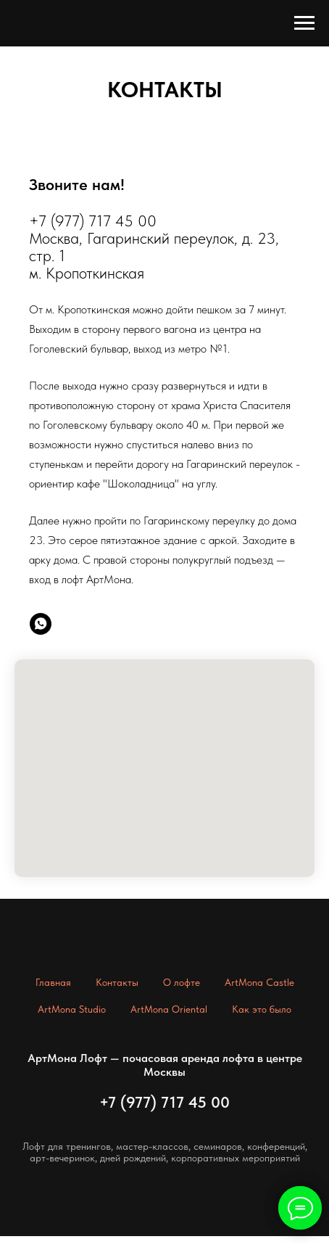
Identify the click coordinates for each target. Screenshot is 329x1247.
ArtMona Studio (72, 1009)
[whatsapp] (40, 624)
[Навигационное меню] (304, 23)
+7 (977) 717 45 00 (164, 1101)
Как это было (261, 1009)
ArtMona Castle (259, 982)
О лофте (181, 982)
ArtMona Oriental (168, 1009)
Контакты (117, 982)
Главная (53, 982)
